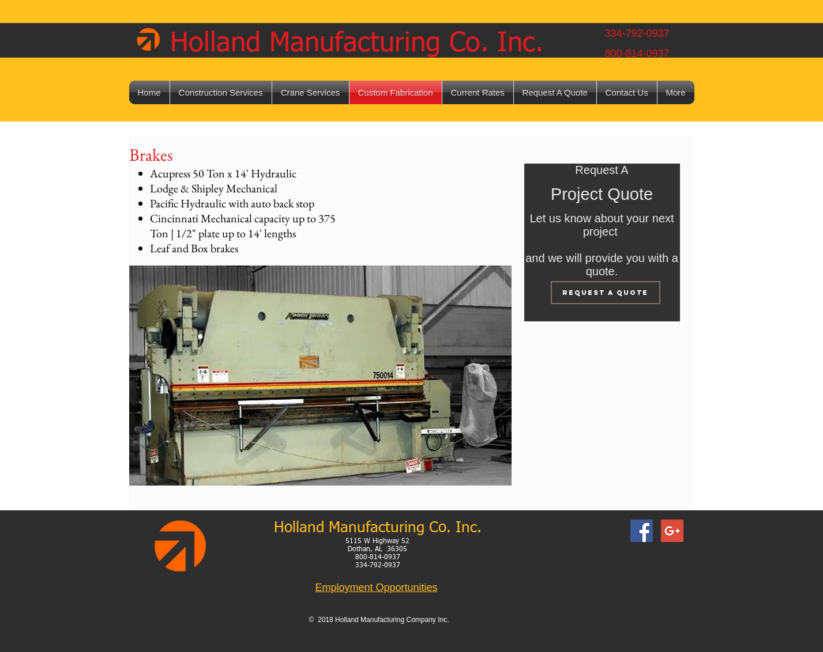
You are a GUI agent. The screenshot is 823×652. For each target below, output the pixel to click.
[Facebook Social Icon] (641, 531)
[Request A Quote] (605, 292)
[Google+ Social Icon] (672, 531)
